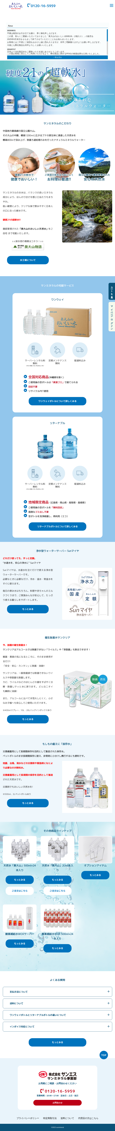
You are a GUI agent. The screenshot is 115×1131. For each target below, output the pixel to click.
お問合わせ (57, 1103)
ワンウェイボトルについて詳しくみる (57, 401)
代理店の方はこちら (88, 1118)
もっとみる (27, 608)
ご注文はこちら (20, 890)
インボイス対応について (22, 1026)
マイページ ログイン (112, 316)
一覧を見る (57, 57)
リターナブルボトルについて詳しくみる (57, 526)
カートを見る (112, 291)
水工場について (28, 260)
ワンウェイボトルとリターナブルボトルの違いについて (38, 1015)
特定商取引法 (50, 1118)
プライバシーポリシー (28, 1118)
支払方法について (19, 991)
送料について (16, 1003)
